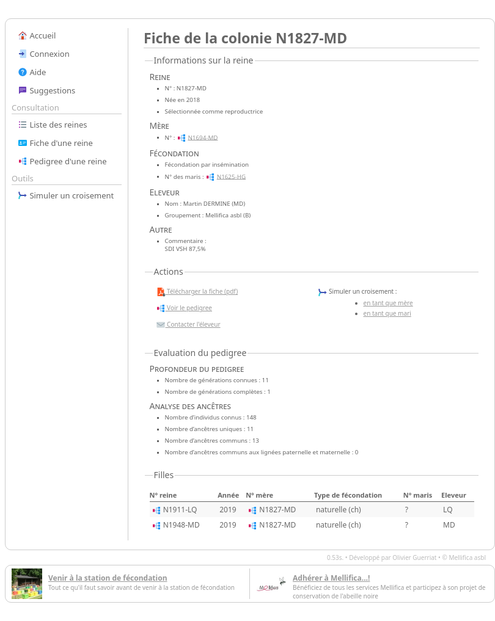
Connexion (44, 53)
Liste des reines (52, 124)
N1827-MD (277, 509)
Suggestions (46, 90)
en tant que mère (388, 303)
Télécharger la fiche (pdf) (197, 292)
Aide (32, 72)
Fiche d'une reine (55, 142)
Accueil (37, 35)
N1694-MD (203, 137)
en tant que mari (387, 313)
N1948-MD (181, 525)
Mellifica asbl (467, 557)
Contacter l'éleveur (188, 325)
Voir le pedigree (184, 308)
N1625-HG (231, 176)
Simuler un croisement (66, 195)
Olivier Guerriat (414, 557)
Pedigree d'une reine (62, 161)
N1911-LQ (180, 509)
